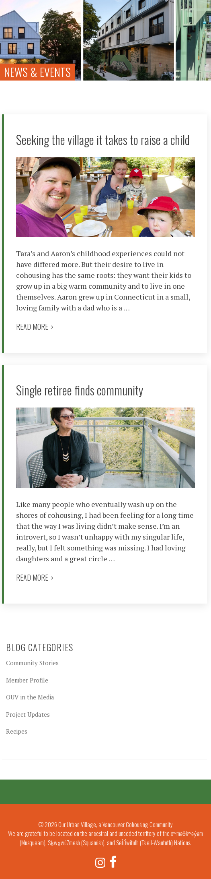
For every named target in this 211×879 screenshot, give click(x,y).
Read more (34, 326)
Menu (199, 9)
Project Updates (28, 714)
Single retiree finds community (79, 390)
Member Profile (27, 680)
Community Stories (32, 663)
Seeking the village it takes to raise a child (103, 139)
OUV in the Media (30, 697)
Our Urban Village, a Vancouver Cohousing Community (20, 20)
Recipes (16, 731)
